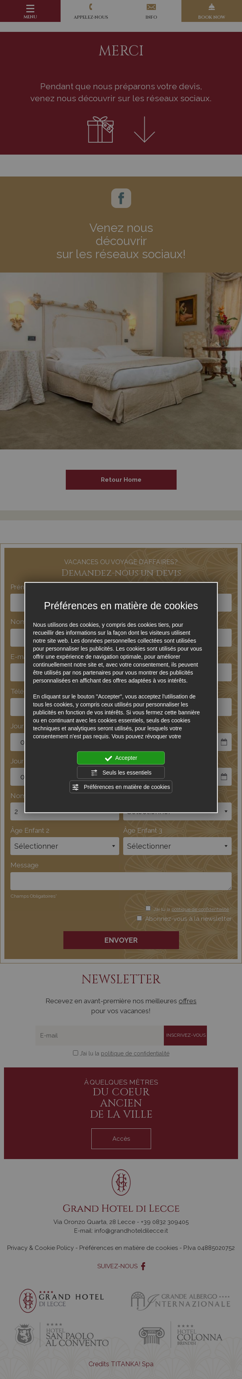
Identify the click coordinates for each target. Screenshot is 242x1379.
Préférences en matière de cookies (121, 787)
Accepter (121, 758)
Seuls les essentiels (121, 772)
